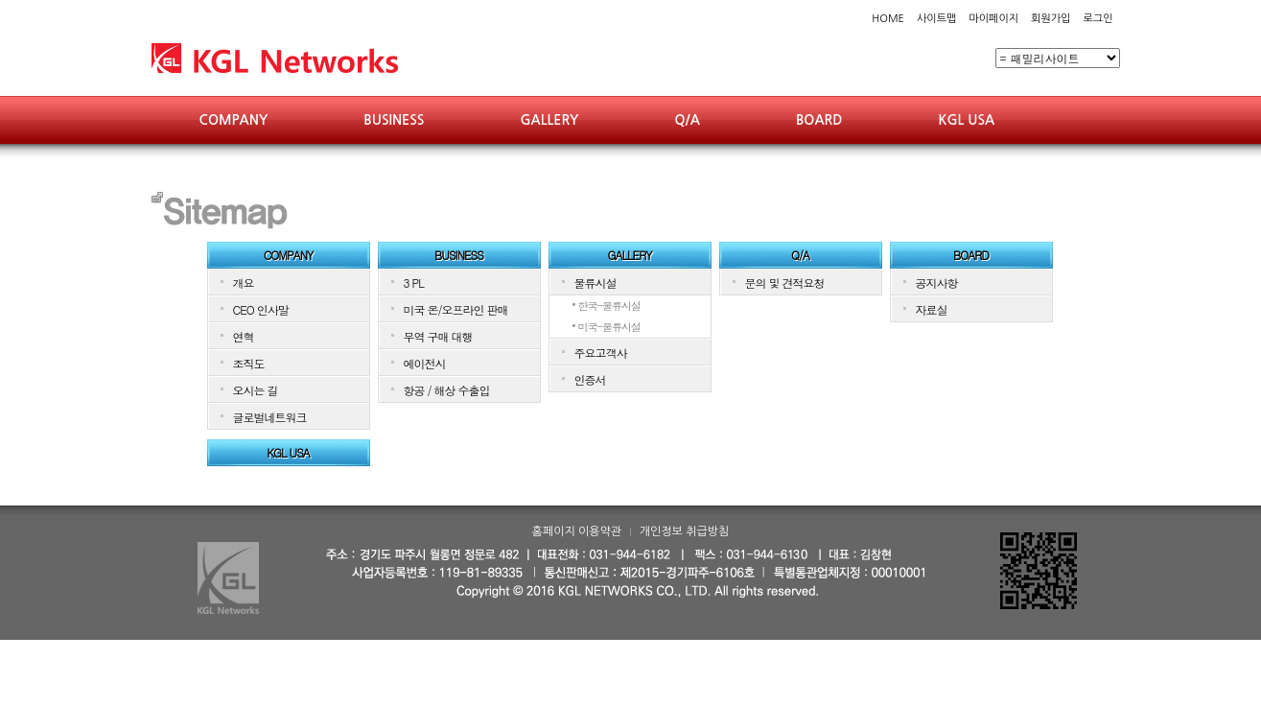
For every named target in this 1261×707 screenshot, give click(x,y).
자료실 (931, 309)
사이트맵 (936, 18)
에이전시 (425, 363)
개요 (243, 282)
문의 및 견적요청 (785, 282)
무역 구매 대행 (438, 336)
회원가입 (1050, 18)
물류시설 (595, 282)
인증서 (590, 379)
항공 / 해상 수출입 (447, 390)
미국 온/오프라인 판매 (456, 309)
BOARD (819, 120)
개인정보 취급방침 (685, 531)
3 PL (414, 282)
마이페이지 (993, 18)
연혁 (243, 336)
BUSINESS (393, 120)
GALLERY (549, 120)
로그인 (1097, 18)
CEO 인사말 (261, 309)
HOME (888, 18)
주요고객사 (600, 352)
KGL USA (966, 120)
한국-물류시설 (610, 305)
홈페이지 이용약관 (577, 531)
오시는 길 (255, 390)
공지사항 (937, 282)
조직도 (249, 363)
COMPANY (234, 120)
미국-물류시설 (610, 326)
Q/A (686, 120)
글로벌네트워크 (270, 417)
